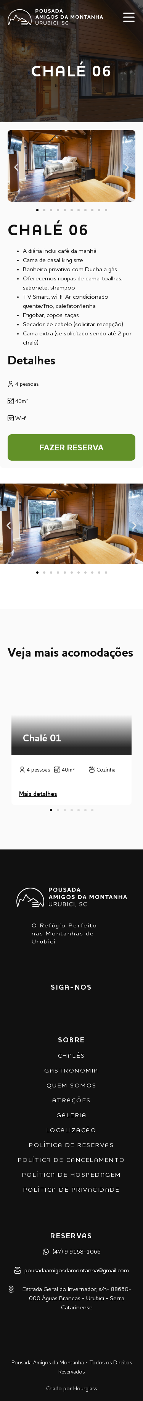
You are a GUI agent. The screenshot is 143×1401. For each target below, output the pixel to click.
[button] (16, 167)
